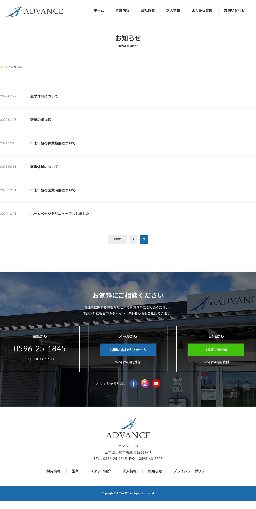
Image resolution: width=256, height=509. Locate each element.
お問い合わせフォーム (128, 349)
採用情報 (54, 471)
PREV (117, 239)
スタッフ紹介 (100, 471)
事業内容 (122, 10)
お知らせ (155, 471)
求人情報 (173, 10)
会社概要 (148, 10)
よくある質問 (202, 10)
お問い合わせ (234, 10)
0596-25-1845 (40, 348)
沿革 (75, 471)
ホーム (99, 10)
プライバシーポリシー (190, 471)
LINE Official (216, 349)
